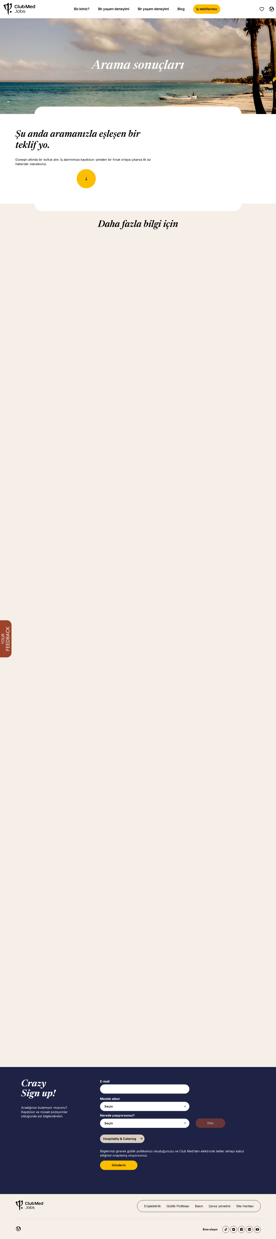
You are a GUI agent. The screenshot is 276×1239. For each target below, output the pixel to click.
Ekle (210, 1123)
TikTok (225, 1229)
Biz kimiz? (82, 9)
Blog (181, 9)
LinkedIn (249, 1229)
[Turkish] (17, 1228)
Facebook (241, 1229)
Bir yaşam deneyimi (113, 9)
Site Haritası (245, 1206)
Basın (199, 1206)
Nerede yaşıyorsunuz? (117, 1115)
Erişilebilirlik (152, 1206)
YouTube (257, 1229)
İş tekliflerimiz (206, 9)
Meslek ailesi (110, 1099)
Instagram (233, 1229)
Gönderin (119, 1165)
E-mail (104, 1081)
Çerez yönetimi (219, 1206)
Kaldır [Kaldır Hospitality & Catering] (142, 1138)
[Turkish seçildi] (271, 8)
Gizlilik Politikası (178, 1206)
